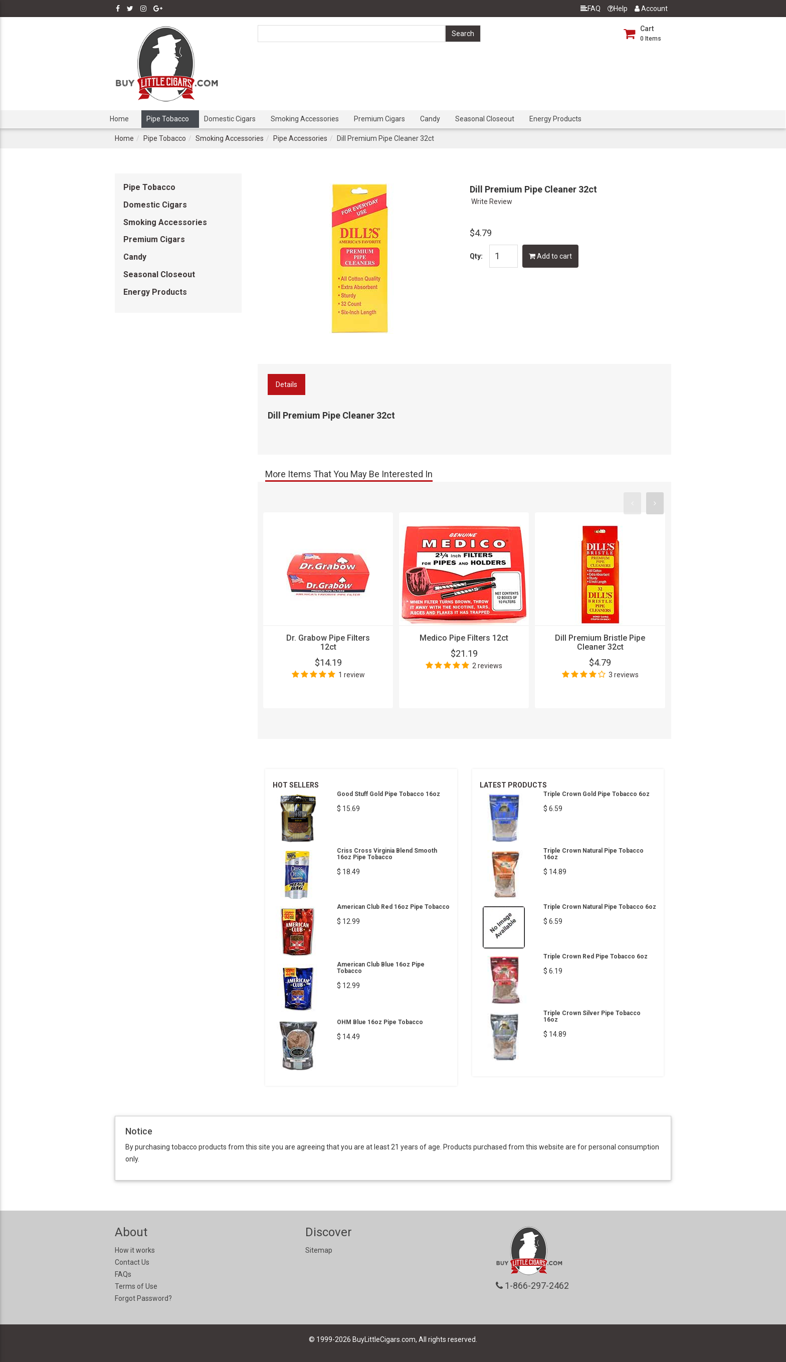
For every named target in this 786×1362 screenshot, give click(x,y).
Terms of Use (136, 1286)
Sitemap (318, 1250)
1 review (351, 675)
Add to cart (550, 256)
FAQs (123, 1274)
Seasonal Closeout (484, 119)
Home (119, 119)
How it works (135, 1250)
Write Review (491, 202)
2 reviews (487, 666)
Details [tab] (286, 384)
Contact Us (132, 1262)
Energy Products (555, 119)
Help (618, 9)
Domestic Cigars (230, 119)
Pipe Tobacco (167, 119)
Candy (430, 119)
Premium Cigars (379, 119)
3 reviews (624, 675)
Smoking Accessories (305, 119)
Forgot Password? (143, 1298)
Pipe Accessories (300, 138)
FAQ (590, 9)
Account (651, 9)
